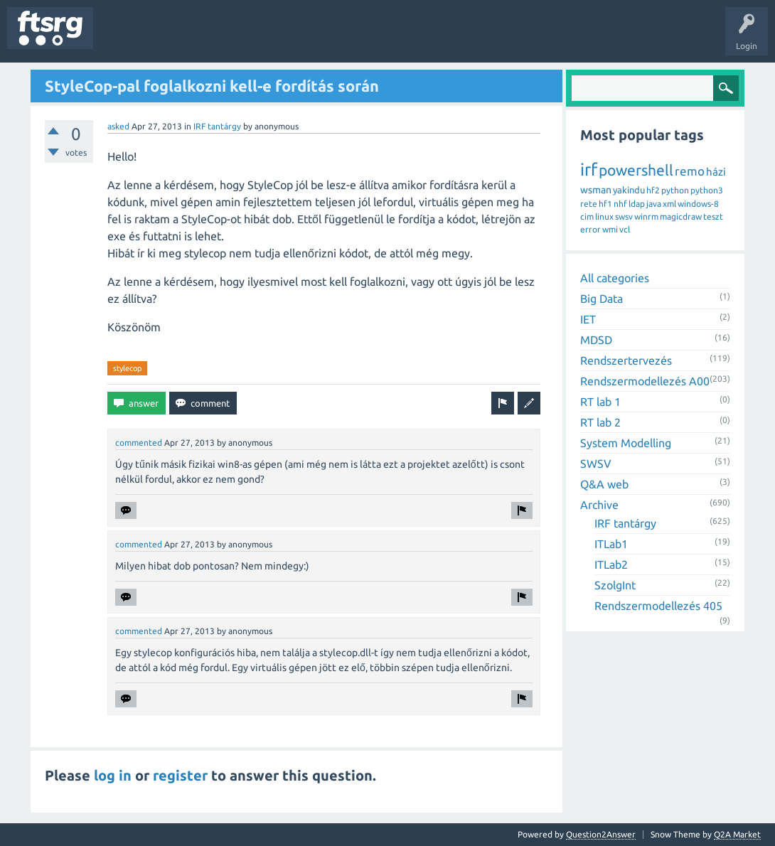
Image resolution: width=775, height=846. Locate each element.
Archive (599, 504)
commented (138, 442)
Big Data (601, 298)
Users (281, 38)
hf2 (653, 190)
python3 (706, 190)
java (653, 203)
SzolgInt (615, 585)
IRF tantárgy (217, 126)
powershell (636, 169)
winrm (646, 216)
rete (588, 203)
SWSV (595, 463)
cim (587, 216)
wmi (610, 229)
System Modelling (625, 443)
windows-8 (698, 203)
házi (716, 172)
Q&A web (604, 484)
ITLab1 (611, 543)
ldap (637, 203)
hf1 (605, 203)
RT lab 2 (600, 422)
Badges (325, 38)
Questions (123, 38)
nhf (620, 203)
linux (604, 216)
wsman (595, 190)
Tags (237, 38)
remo (690, 171)
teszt (713, 216)
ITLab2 (611, 564)
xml (669, 203)
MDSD (596, 339)
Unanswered (183, 38)
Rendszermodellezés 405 (658, 605)
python (675, 190)
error (590, 229)
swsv (624, 216)
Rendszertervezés (626, 360)
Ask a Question (420, 38)
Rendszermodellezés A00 (645, 381)
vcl (624, 229)
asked (118, 126)
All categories (614, 278)
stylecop (127, 368)
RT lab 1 (600, 401)
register (180, 775)
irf (588, 169)
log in (113, 775)
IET (588, 319)
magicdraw (681, 216)
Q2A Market (737, 834)
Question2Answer (601, 834)
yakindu (629, 190)
